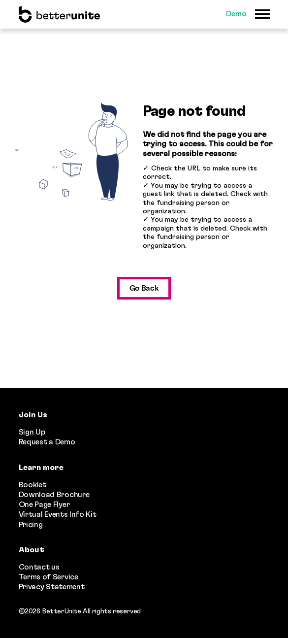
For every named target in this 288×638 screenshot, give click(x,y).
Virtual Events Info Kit (57, 514)
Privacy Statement (52, 587)
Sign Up (32, 432)
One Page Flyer (44, 504)
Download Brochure (54, 495)
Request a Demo (47, 442)
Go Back (144, 288)
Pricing (31, 525)
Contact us (39, 567)
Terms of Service (48, 577)
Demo (236, 14)
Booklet (32, 485)
